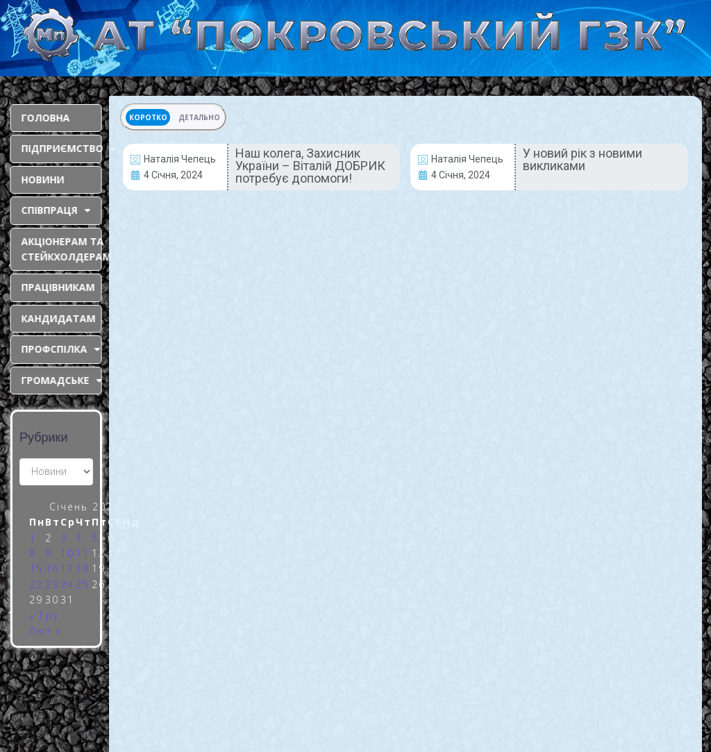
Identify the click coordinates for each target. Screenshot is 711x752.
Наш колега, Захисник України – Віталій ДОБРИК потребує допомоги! (310, 165)
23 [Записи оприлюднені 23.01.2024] (52, 584)
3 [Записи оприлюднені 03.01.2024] (63, 537)
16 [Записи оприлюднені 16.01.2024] (52, 568)
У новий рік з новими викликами (582, 159)
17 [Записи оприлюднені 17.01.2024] (67, 568)
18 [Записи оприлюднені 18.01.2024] (83, 568)
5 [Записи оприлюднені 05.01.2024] (95, 537)
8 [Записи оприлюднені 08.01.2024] (32, 553)
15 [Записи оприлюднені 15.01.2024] (36, 568)
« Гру (44, 615)
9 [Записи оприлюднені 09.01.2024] (48, 553)
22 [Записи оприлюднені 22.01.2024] (36, 584)
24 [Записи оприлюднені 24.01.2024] (67, 584)
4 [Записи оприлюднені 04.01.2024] (79, 537)
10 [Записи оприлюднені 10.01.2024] (67, 553)
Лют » (45, 630)
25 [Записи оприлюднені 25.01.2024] (83, 584)
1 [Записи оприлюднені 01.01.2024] (32, 537)
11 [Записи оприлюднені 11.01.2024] (83, 553)
